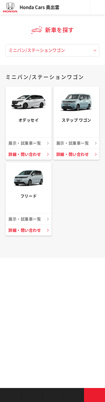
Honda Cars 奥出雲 (39, 7)
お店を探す (10, 395)
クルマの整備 (52, 395)
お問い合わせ (94, 395)
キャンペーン (73, 395)
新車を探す (31, 395)
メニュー (97, 7)
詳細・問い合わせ (24, 154)
